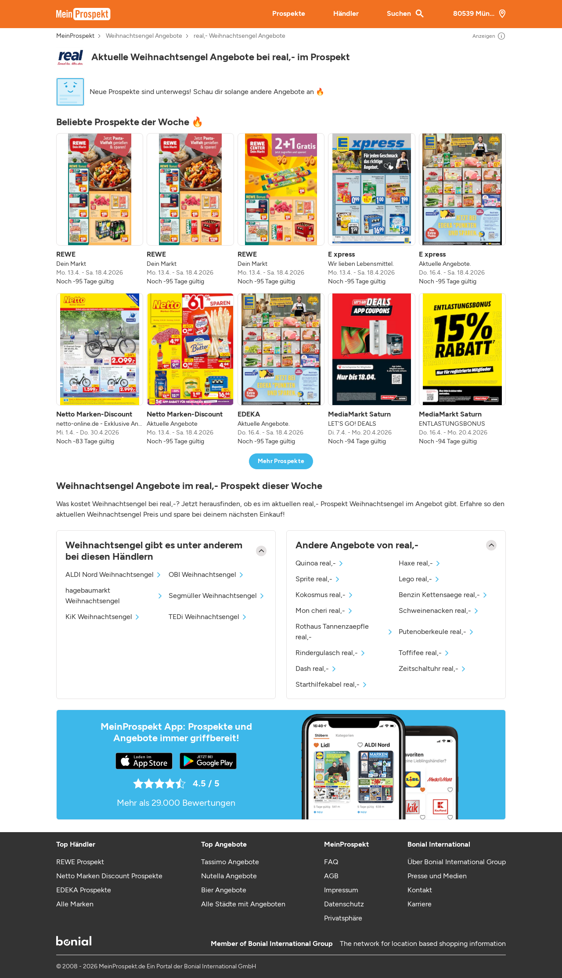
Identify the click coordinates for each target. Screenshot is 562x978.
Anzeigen (489, 36)
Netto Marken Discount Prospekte (109, 876)
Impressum (341, 890)
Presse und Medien (437, 876)
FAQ (331, 862)
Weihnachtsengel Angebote (144, 36)
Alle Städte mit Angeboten (243, 904)
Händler (346, 13)
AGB (331, 876)
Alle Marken (75, 904)
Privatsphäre (343, 918)
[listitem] (99, 209)
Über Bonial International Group (456, 862)
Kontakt (419, 890)
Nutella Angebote (229, 876)
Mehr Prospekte (281, 461)
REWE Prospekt (80, 862)
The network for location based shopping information (423, 943)
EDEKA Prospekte (83, 890)
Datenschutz (344, 904)
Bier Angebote (223, 890)
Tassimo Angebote (230, 862)
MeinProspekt (75, 36)
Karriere (419, 904)
